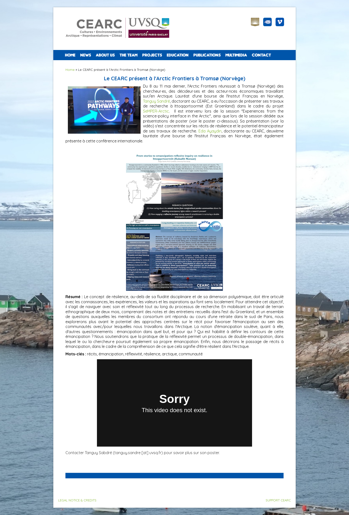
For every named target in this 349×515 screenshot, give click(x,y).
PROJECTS (152, 55)
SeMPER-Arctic (156, 111)
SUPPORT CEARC (278, 500)
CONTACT (261, 55)
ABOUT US (105, 55)
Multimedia (236, 55)
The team (128, 55)
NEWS (85, 55)
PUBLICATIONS (207, 55)
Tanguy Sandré (156, 101)
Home (70, 55)
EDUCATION (178, 55)
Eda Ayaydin (210, 131)
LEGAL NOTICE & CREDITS (77, 500)
